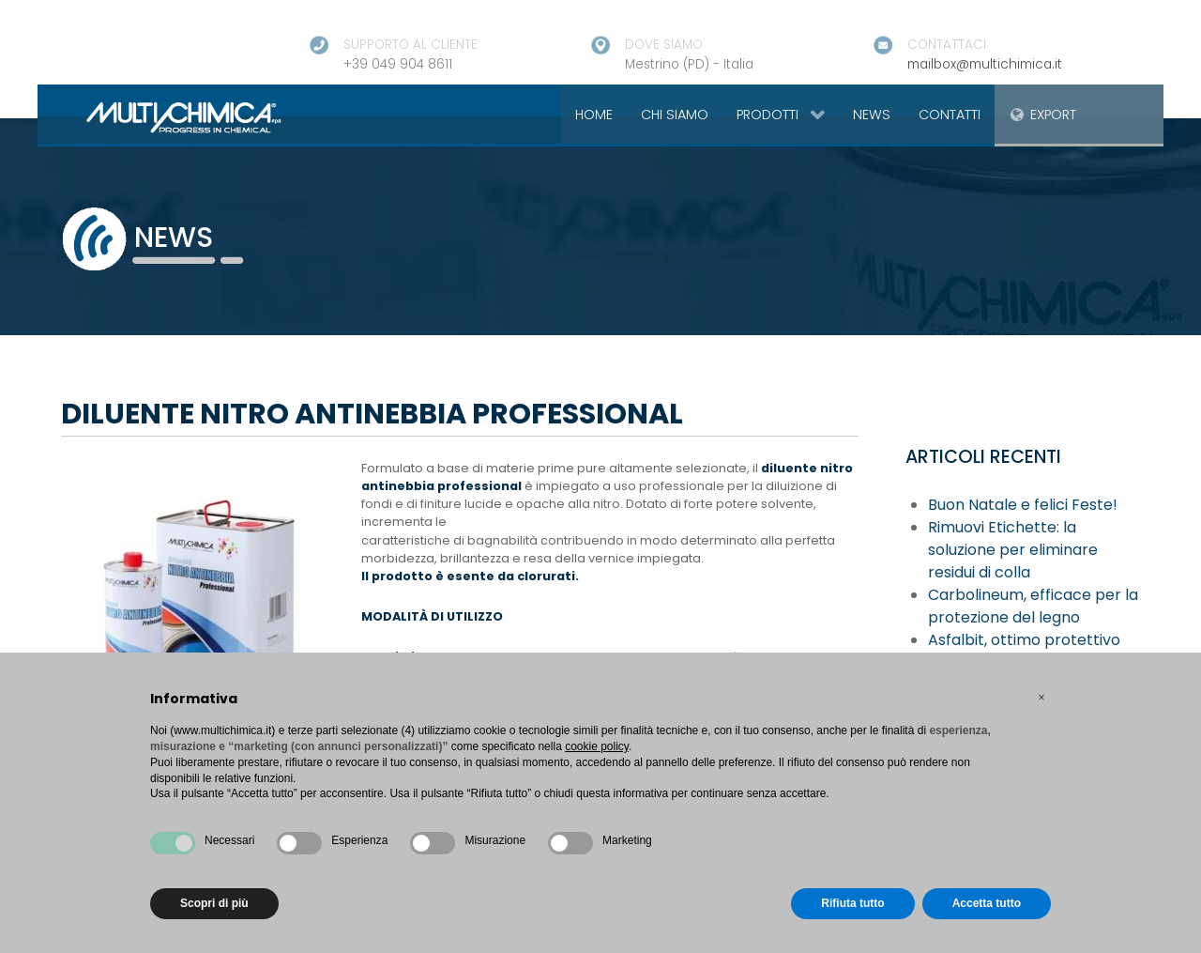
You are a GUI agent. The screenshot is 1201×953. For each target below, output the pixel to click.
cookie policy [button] (597, 746)
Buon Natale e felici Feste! (1022, 504)
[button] (1041, 698)
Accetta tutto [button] (986, 903)
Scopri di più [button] (214, 903)
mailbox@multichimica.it (984, 64)
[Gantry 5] (162, 116)
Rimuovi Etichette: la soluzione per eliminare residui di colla (1013, 549)
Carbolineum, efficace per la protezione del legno (1033, 606)
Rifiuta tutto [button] (852, 903)
